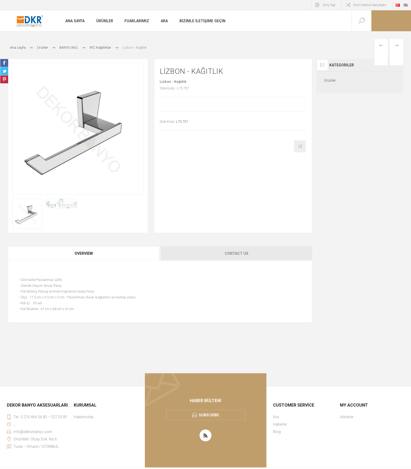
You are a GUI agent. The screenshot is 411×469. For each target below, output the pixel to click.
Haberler (280, 424)
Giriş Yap (329, 5)
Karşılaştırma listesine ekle (300, 146)
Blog (277, 432)
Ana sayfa (74, 21)
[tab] (84, 253)
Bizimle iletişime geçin (202, 21)
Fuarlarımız (136, 21)
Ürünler (104, 21)
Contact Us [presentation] (236, 253)
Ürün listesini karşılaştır (369, 5)
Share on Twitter (4, 71)
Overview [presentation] (84, 253)
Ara (164, 21)
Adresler (347, 417)
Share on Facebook (4, 63)
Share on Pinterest (4, 79)
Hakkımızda (83, 417)
